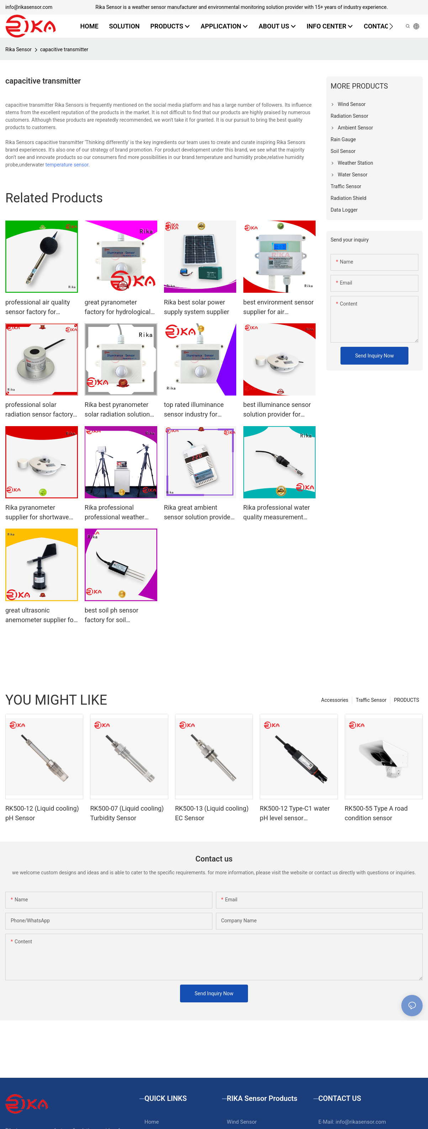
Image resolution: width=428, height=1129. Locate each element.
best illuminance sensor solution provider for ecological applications (277, 410)
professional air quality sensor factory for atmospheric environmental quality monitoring (37, 307)
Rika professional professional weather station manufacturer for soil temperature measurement (119, 513)
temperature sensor (66, 165)
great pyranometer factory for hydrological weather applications (117, 307)
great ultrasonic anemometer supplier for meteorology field (40, 615)
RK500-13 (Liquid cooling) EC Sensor (212, 813)
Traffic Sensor (371, 700)
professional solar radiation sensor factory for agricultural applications (39, 410)
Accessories (334, 700)
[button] (391, 26)
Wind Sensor (242, 1122)
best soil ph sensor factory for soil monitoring (111, 615)
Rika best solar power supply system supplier (196, 307)
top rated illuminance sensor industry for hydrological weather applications (194, 410)
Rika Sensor (18, 49)
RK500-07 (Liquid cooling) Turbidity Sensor (127, 813)
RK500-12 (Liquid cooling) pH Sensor (42, 813)
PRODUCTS (406, 700)
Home (151, 1122)
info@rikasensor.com (28, 7)
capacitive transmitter (64, 49)
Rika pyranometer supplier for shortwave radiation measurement (38, 513)
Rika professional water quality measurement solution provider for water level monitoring (276, 513)
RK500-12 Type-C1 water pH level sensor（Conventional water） (294, 814)
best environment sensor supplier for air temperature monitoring (278, 307)
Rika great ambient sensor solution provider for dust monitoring (198, 513)
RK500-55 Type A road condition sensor (376, 813)
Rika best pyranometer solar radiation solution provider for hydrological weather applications (119, 410)
